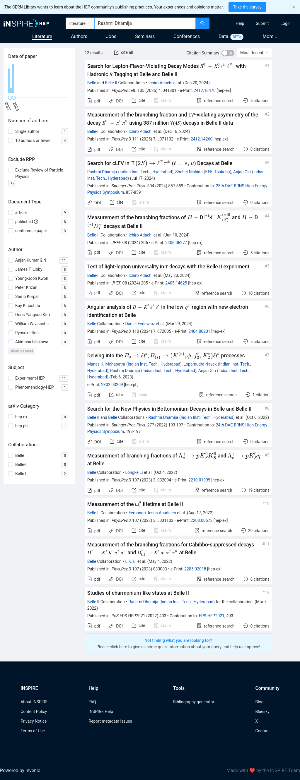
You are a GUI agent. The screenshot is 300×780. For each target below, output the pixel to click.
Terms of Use (33, 730)
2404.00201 (199, 331)
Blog (259, 702)
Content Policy (34, 711)
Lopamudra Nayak (200, 364)
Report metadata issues (110, 721)
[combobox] (145, 23)
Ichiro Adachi (160, 82)
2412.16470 (205, 90)
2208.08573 (202, 520)
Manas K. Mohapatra (106, 364)
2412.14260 (202, 139)
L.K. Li (130, 561)
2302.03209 (112, 384)
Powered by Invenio (20, 770)
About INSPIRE (34, 702)
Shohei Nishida (188, 171)
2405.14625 (176, 283)
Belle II (93, 417)
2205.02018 (195, 569)
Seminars (145, 36)
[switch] (227, 53)
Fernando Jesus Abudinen (152, 512)
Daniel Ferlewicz (140, 323)
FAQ (92, 702)
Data (223, 36)
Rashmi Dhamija (102, 171)
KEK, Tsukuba (217, 171)
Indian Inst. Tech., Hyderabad (146, 171)
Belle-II (111, 82)
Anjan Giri (242, 171)
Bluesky (262, 711)
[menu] (255, 23)
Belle (91, 82)
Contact (262, 730)
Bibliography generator (193, 702)
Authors (79, 36)
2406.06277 (176, 242)
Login (285, 23)
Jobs (111, 36)
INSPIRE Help (100, 711)
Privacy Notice (34, 721)
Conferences (186, 36)
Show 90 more (21, 351)
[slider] (10, 98)
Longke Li (134, 472)
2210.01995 (199, 480)
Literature (42, 36)
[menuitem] (240, 23)
